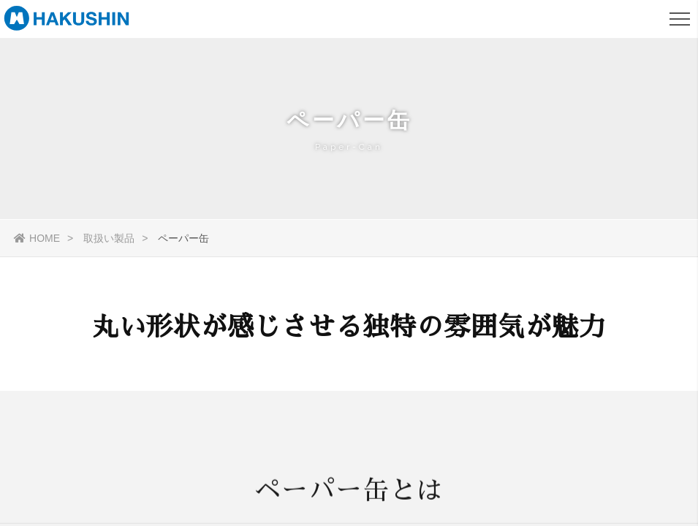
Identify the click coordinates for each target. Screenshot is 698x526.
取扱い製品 (108, 238)
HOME (37, 238)
